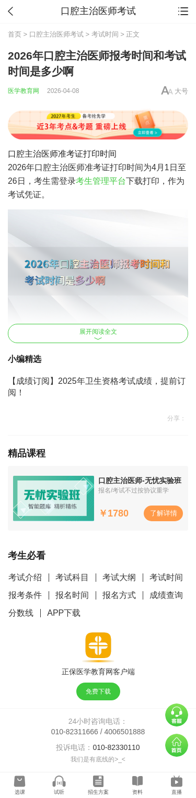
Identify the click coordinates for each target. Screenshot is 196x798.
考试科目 (72, 577)
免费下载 (98, 691)
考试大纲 (119, 577)
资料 (137, 792)
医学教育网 (23, 91)
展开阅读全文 (98, 334)
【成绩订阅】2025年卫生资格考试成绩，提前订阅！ (97, 387)
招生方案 (98, 792)
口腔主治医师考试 (56, 34)
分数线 (20, 612)
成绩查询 (166, 595)
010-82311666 (74, 731)
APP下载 (63, 612)
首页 (14, 34)
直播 (176, 792)
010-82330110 (116, 747)
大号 (181, 91)
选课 (20, 792)
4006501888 (125, 731)
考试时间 (105, 34)
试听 (59, 792)
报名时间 (72, 595)
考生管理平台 (101, 181)
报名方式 (119, 595)
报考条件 (25, 595)
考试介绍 (25, 577)
